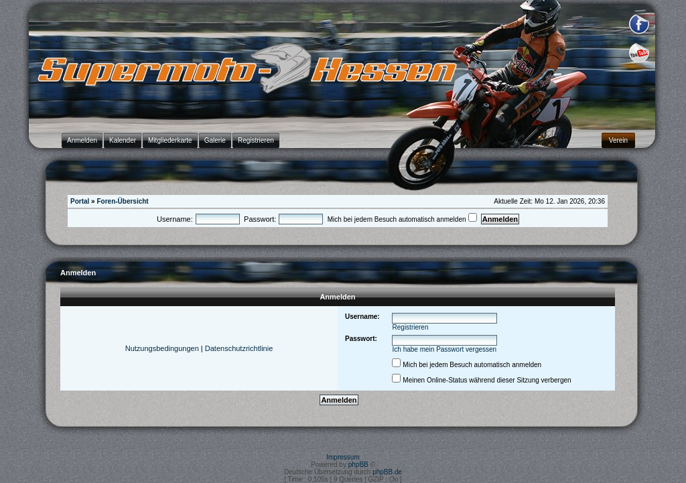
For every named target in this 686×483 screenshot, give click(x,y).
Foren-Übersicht (122, 201)
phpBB (358, 464)
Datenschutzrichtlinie (239, 348)
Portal (79, 201)
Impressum (342, 457)
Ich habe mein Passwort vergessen (445, 349)
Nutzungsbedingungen (162, 348)
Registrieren (411, 327)
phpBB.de (387, 472)
